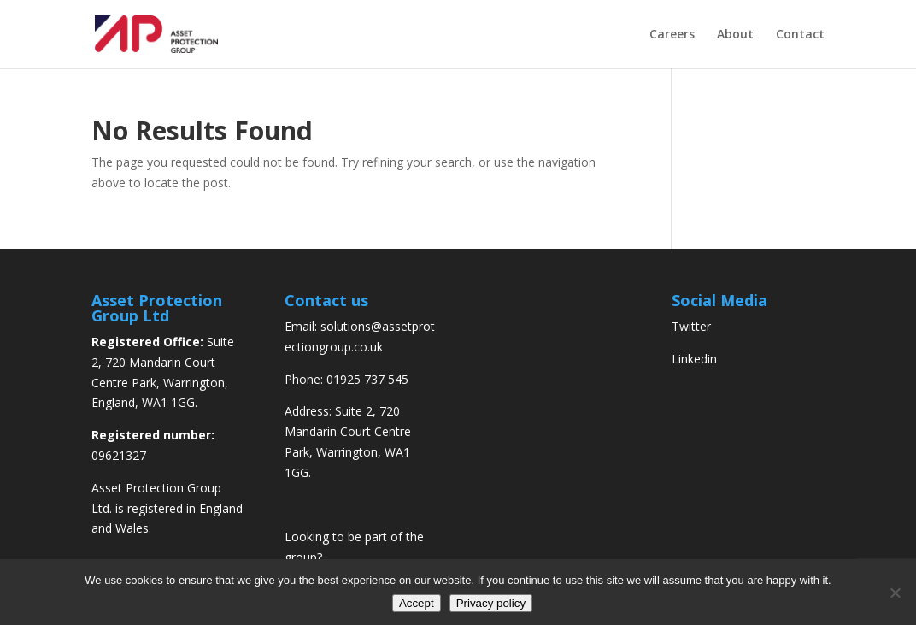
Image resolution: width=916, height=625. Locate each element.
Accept (416, 603)
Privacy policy (491, 603)
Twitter (691, 326)
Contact (800, 35)
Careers (672, 35)
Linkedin (694, 359)
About (735, 35)
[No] (894, 592)
